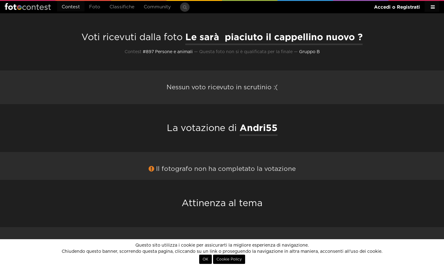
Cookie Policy (229, 259)
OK (205, 259)
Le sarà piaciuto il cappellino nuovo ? (274, 37)
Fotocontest (28, 6)
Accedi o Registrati (397, 7)
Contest (71, 7)
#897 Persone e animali (168, 52)
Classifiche (121, 7)
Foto (94, 7)
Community (157, 7)
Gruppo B (309, 52)
